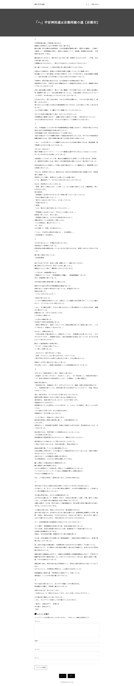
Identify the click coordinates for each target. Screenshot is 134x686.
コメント (37, 621)
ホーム (87, 4)
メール (37, 649)
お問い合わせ (95, 4)
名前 (37, 640)
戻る (71, 675)
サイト (37, 658)
